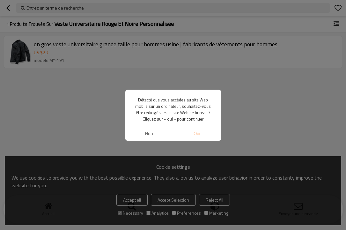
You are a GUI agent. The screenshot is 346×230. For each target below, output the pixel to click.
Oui (197, 133)
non (149, 133)
